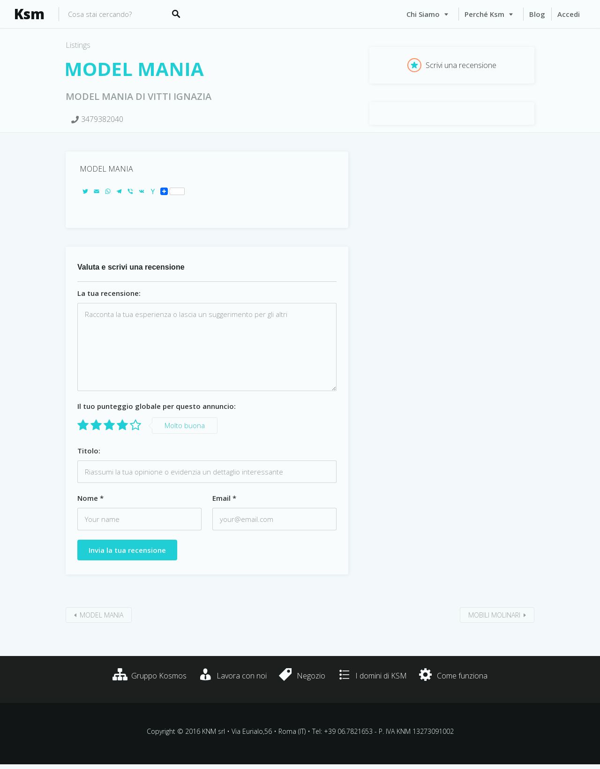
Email (224, 498)
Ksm (29, 14)
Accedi (568, 14)
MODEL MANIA (101, 615)
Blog (537, 14)
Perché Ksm (484, 14)
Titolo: (88, 450)
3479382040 (102, 119)
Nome (90, 498)
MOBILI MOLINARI (494, 615)
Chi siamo (423, 14)
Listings (78, 45)
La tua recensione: (109, 293)
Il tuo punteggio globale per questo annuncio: (156, 406)
